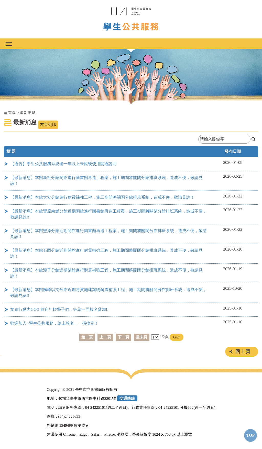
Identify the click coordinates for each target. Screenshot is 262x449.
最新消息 (27, 112)
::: (5, 112)
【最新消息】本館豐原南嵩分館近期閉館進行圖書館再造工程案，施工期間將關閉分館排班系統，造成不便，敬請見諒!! (108, 214)
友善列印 (48, 124)
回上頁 (243, 351)
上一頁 (105, 337)
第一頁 (87, 337)
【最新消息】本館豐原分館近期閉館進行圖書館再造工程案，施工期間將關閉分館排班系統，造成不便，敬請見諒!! (108, 233)
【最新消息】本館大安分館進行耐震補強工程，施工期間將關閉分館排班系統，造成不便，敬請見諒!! (101, 197)
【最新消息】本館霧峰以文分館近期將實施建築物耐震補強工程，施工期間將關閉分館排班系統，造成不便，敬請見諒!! (108, 292)
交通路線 (127, 398)
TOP (250, 435)
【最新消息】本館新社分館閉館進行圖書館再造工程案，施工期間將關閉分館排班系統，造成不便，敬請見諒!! (106, 180)
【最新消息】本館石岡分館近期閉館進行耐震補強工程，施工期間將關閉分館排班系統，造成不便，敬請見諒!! (106, 253)
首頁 (12, 112)
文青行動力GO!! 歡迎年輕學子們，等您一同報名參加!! (59, 309)
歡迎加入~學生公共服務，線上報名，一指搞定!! (53, 323)
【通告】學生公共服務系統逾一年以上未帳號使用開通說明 (63, 164)
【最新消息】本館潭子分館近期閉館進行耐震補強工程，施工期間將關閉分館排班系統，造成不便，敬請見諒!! (106, 273)
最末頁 (141, 337)
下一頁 (123, 337)
